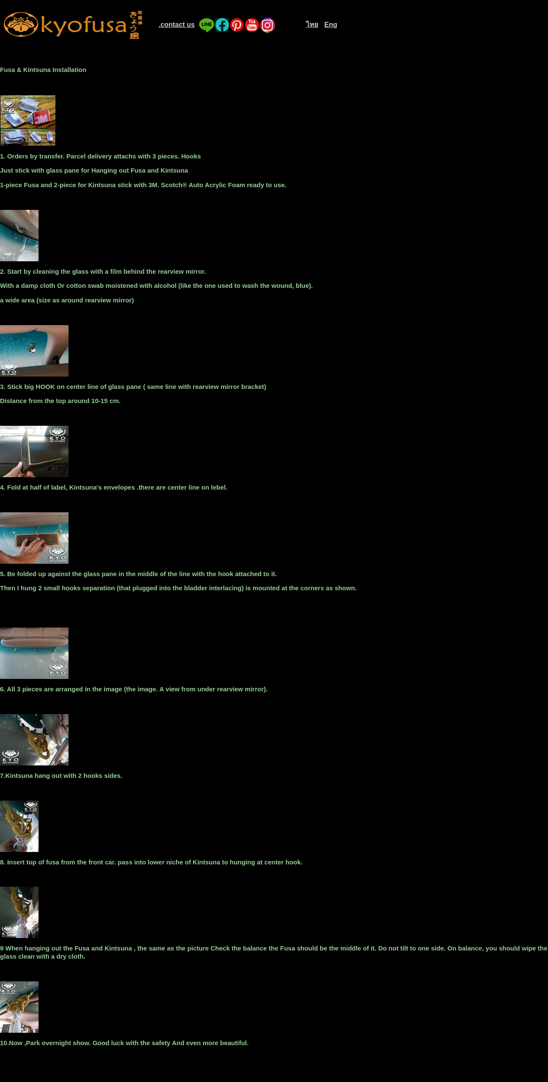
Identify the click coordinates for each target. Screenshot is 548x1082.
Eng (331, 24)
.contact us (177, 24)
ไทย (312, 24)
